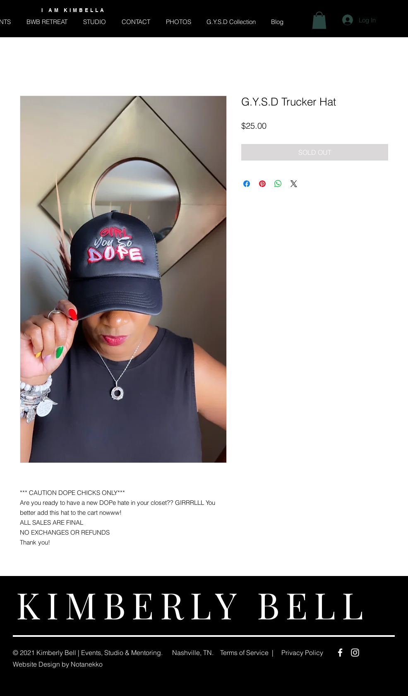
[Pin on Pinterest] (262, 184)
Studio (113, 652)
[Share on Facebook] (247, 184)
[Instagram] (355, 652)
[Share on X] (294, 184)
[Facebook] (340, 652)
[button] (319, 20)
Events (91, 652)
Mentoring (146, 652)
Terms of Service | (247, 652)
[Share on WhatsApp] (278, 184)
